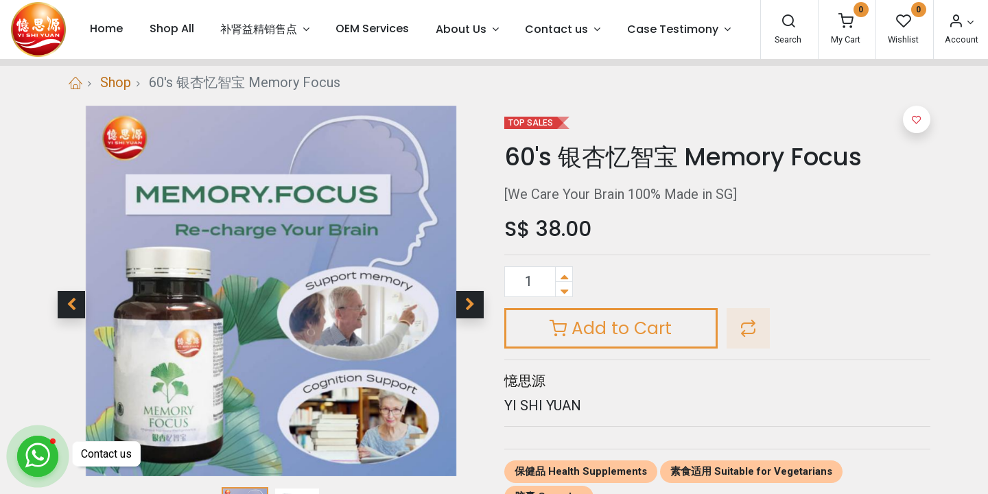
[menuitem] (106, 29)
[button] (71, 304)
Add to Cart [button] (611, 328)
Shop (115, 82)
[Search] (788, 22)
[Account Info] (960, 22)
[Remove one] (564, 289)
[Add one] (564, 274)
